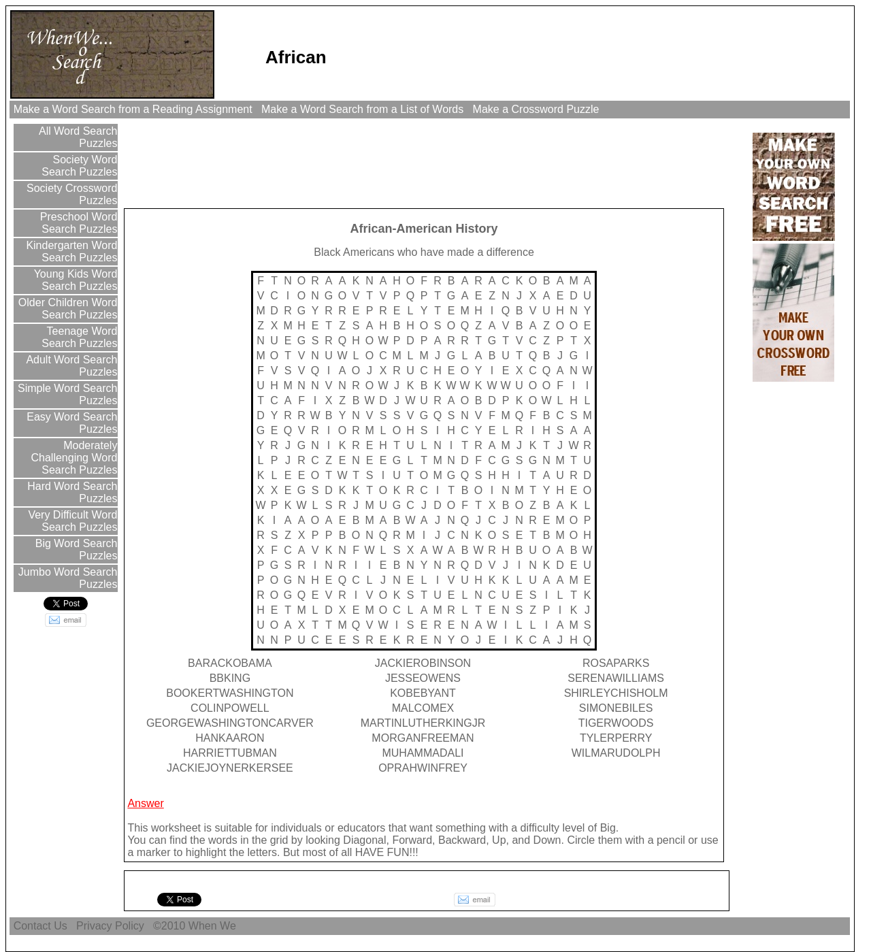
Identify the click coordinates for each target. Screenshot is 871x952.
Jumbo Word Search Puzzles (66, 578)
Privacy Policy (110, 926)
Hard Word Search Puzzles (71, 492)
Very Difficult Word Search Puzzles (71, 521)
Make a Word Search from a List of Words (363, 109)
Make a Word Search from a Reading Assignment (132, 109)
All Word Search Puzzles (77, 137)
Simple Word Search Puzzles (66, 394)
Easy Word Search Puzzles (71, 423)
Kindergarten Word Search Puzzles (70, 251)
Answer (145, 803)
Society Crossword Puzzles (71, 194)
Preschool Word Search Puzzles (77, 223)
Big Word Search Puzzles (74, 549)
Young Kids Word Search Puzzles (74, 280)
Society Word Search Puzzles (79, 166)
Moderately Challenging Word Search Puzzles (74, 458)
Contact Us (40, 926)
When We (213, 926)
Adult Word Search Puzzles (71, 366)
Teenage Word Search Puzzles (79, 337)
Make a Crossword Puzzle (536, 109)
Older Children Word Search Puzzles (66, 309)
